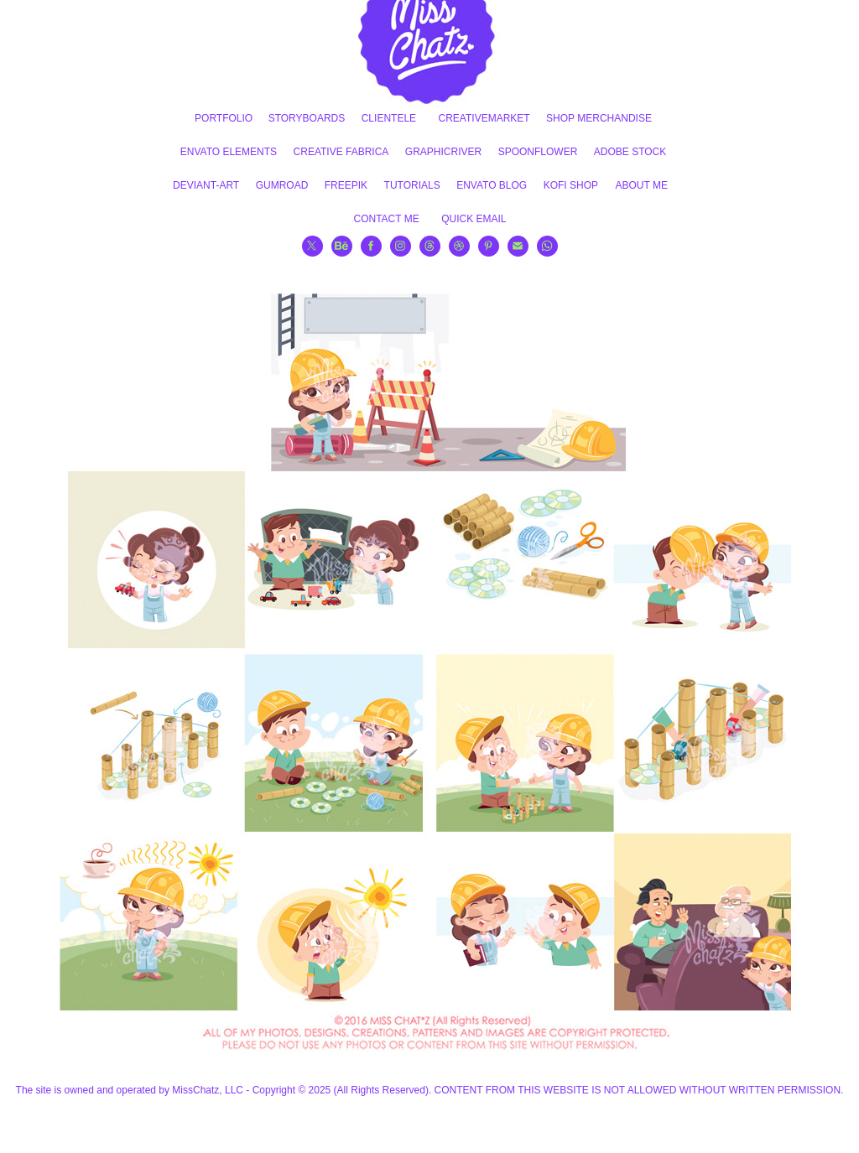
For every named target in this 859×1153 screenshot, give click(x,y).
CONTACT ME (386, 219)
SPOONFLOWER (538, 152)
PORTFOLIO (223, 118)
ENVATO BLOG (491, 185)
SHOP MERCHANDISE (599, 118)
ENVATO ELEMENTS (228, 152)
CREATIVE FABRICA (341, 152)
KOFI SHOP (571, 185)
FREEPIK (346, 185)
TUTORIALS (412, 185)
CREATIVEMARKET (484, 118)
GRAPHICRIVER (443, 152)
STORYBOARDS (307, 118)
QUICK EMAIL (473, 219)
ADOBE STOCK (630, 152)
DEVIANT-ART (206, 185)
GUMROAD (282, 185)
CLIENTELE (389, 118)
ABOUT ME (641, 185)
